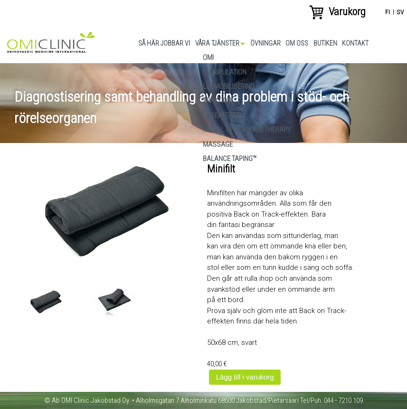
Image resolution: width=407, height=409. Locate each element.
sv (400, 12)
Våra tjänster (217, 43)
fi (387, 12)
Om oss (296, 43)
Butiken (325, 43)
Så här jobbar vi (164, 43)
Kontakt (355, 43)
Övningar (265, 43)
